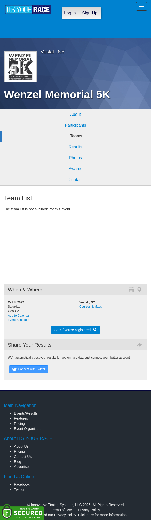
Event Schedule (18, 320)
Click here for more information (102, 515)
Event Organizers (27, 429)
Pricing (19, 423)
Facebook (21, 484)
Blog (17, 462)
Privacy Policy (89, 510)
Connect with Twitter (28, 369)
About (75, 114)
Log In (70, 13)
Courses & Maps (90, 306)
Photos (75, 158)
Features (21, 418)
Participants (75, 125)
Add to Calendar (19, 315)
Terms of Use (61, 510)
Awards (75, 169)
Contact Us (23, 456)
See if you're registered (75, 330)
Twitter (19, 490)
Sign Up (89, 13)
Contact (75, 179)
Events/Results (26, 413)
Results (75, 147)
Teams (76, 136)
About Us (21, 446)
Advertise (21, 467)
